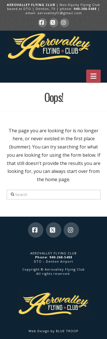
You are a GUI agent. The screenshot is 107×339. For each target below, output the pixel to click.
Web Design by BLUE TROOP (53, 331)
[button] (93, 76)
